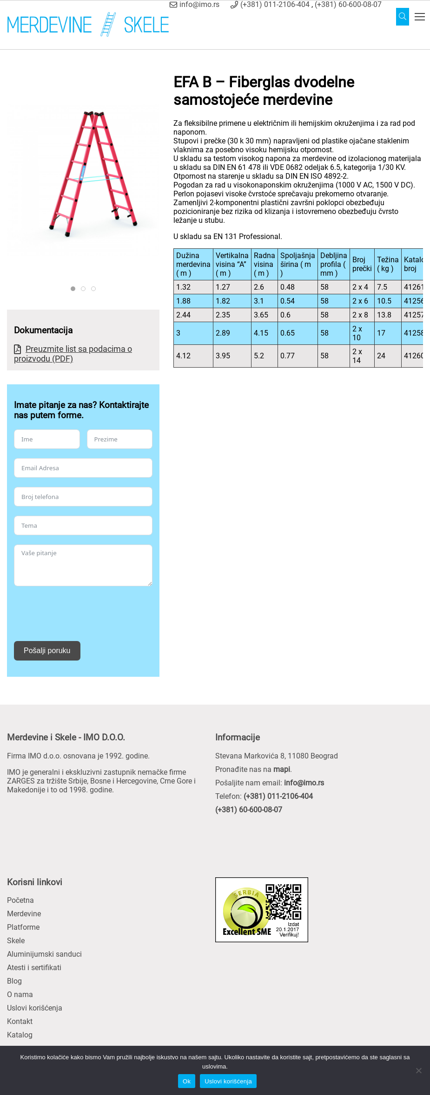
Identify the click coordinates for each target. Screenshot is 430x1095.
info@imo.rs (199, 4)
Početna (20, 900)
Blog (14, 981)
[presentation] (84, 614)
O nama (20, 994)
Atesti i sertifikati (34, 967)
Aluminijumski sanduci (44, 954)
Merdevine (24, 913)
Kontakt (20, 1021)
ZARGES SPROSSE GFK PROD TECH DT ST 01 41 (85, 289)
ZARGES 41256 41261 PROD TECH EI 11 (95, 289)
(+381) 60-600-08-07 (348, 4)
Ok (187, 1081)
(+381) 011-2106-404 (275, 4)
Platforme (23, 927)
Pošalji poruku (47, 650)
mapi (281, 769)
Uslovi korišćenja (34, 1008)
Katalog (20, 1034)
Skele (16, 940)
